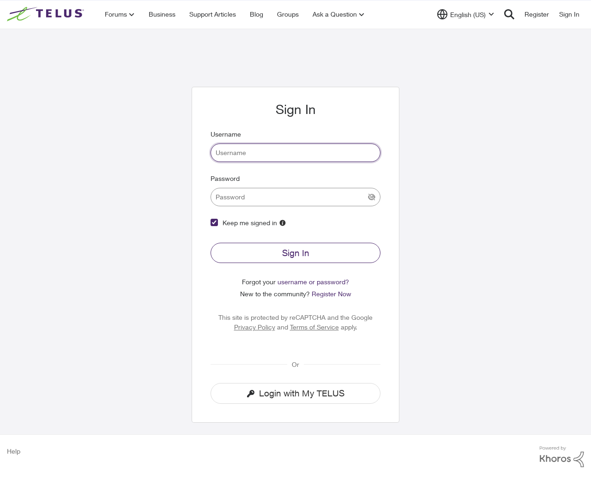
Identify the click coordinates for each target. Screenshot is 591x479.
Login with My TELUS (295, 393)
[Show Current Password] (371, 197)
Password (225, 178)
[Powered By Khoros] (562, 456)
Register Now (331, 294)
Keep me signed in (250, 223)
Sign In (295, 253)
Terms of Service (314, 327)
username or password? (313, 282)
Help (13, 451)
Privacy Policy (254, 327)
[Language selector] (465, 14)
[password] (295, 197)
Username (226, 134)
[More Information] (282, 223)
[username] (295, 153)
